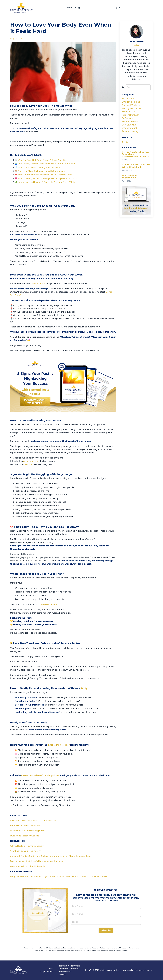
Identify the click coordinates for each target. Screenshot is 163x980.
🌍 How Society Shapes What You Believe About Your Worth (45, 163)
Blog (77, 7)
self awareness (130, 118)
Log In (117, 7)
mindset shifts (129, 111)
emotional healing (131, 101)
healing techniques (132, 108)
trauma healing (130, 131)
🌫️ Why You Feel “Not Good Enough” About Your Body (41, 160)
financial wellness (131, 105)
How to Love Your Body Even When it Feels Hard (136, 166)
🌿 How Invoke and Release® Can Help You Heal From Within (45, 182)
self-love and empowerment (129, 126)
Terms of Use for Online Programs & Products (69, 967)
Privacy (62, 974)
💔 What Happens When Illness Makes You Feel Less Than (43, 174)
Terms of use (65, 971)
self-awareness (130, 121)
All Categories (129, 98)
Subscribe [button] (106, 930)
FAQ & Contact (46, 971)
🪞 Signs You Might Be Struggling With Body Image (40, 171)
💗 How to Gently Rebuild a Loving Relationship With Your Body (46, 178)
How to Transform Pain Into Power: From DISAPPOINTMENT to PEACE (135, 154)
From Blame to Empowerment (129, 176)
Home (70, 7)
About (50, 968)
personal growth (130, 114)
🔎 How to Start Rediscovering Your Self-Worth (38, 167)
